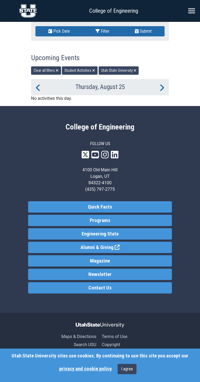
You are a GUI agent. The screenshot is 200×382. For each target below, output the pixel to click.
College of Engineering (113, 11)
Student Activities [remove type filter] (79, 70)
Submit (143, 31)
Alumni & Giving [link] (120, 247)
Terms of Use (114, 336)
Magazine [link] (100, 261)
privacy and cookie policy (85, 369)
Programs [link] (100, 220)
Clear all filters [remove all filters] (46, 70)
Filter (102, 31)
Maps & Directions (78, 336)
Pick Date (59, 31)
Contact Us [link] (100, 288)
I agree (127, 368)
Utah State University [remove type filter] (118, 70)
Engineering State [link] (100, 234)
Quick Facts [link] (100, 207)
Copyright (111, 344)
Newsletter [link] (100, 274)
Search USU (85, 344)
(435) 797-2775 (100, 189)
